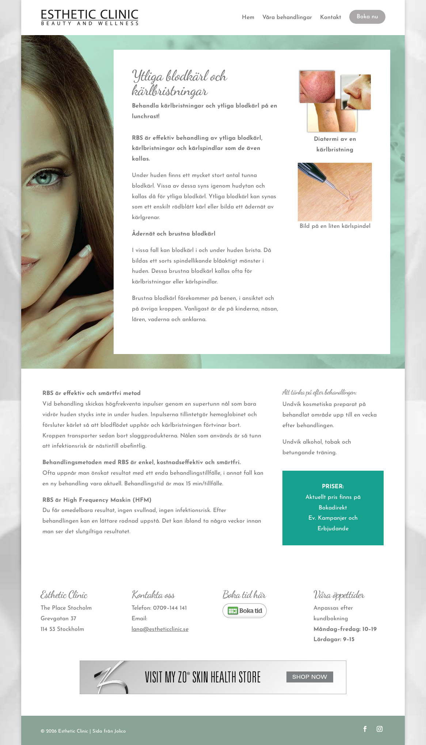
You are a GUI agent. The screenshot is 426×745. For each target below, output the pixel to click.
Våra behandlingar (287, 17)
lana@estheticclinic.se (160, 629)
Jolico (120, 731)
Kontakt (330, 17)
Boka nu (367, 17)
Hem (248, 17)
